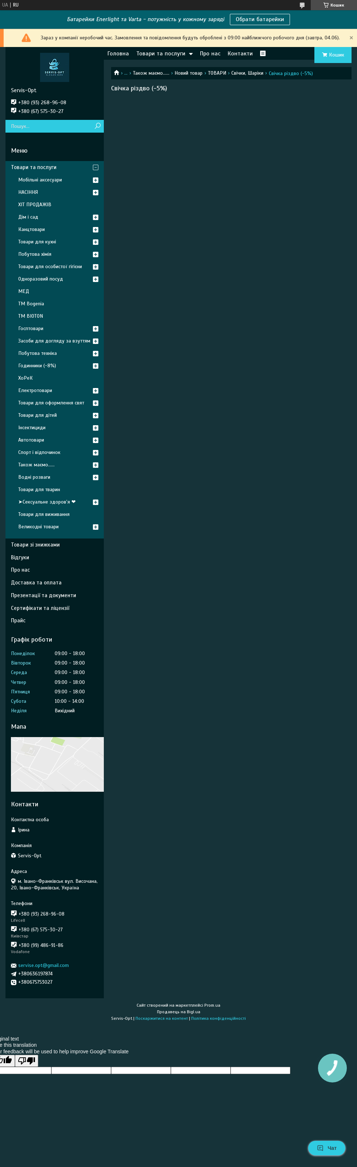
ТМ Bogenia (31, 304)
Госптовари (30, 328)
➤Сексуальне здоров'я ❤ (47, 502)
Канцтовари (31, 229)
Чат (327, 1148)
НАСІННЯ (28, 192)
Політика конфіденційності (218, 1018)
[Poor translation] (26, 1061)
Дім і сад (28, 217)
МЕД (23, 291)
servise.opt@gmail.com (43, 965)
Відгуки (20, 557)
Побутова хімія (34, 254)
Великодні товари (38, 527)
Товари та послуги (160, 53)
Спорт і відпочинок (39, 452)
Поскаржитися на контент (162, 1018)
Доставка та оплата (36, 582)
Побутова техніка (37, 353)
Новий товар (188, 73)
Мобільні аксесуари (40, 180)
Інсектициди (32, 427)
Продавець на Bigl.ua (178, 1011)
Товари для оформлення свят (51, 403)
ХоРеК (25, 378)
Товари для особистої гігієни (50, 266)
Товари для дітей (37, 415)
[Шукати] (97, 126)
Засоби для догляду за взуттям (54, 341)
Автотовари (31, 440)
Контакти (240, 53)
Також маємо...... (151, 73)
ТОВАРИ (217, 73)
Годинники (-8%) (37, 366)
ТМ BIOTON (30, 316)
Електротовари (35, 390)
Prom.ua (212, 1005)
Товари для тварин (39, 489)
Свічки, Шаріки (247, 73)
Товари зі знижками (35, 544)
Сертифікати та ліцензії (40, 608)
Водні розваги (34, 477)
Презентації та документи (43, 595)
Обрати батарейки (260, 19)
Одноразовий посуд (40, 279)
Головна (118, 53)
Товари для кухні (37, 242)
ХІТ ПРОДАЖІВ (34, 204)
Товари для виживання (44, 514)
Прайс (18, 620)
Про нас (210, 53)
